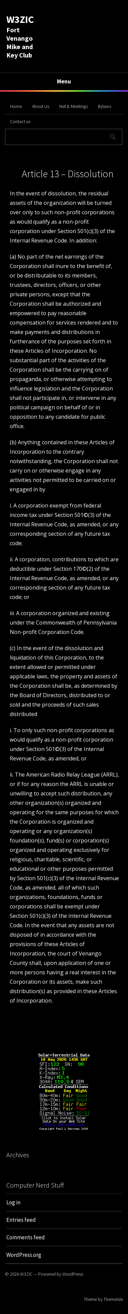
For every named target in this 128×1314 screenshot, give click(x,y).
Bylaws (104, 106)
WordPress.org (23, 1255)
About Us (40, 106)
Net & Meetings (73, 106)
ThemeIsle (113, 1299)
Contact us (20, 121)
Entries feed (21, 1220)
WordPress (72, 1274)
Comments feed (25, 1237)
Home (16, 106)
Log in (13, 1202)
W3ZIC (20, 19)
